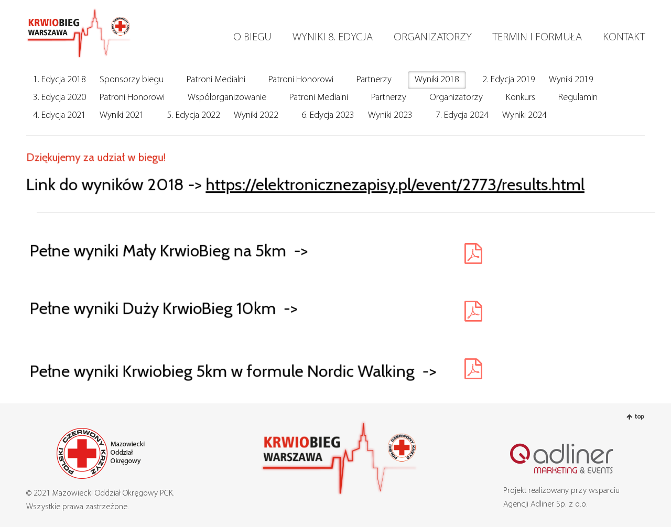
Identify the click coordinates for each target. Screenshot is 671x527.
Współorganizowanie (227, 98)
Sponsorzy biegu (132, 80)
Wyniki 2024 (524, 115)
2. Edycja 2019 (508, 80)
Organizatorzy (456, 98)
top (639, 417)
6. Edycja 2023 (327, 115)
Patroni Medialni (216, 80)
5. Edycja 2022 (193, 115)
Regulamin (578, 98)
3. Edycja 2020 (59, 98)
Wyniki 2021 (122, 115)
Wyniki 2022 (256, 115)
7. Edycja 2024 (462, 115)
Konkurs (520, 98)
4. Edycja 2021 (59, 115)
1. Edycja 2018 (59, 80)
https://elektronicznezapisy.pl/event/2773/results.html (392, 183)
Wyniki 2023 (390, 115)
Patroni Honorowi (300, 80)
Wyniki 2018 (437, 80)
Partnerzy (374, 80)
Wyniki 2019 (571, 80)
